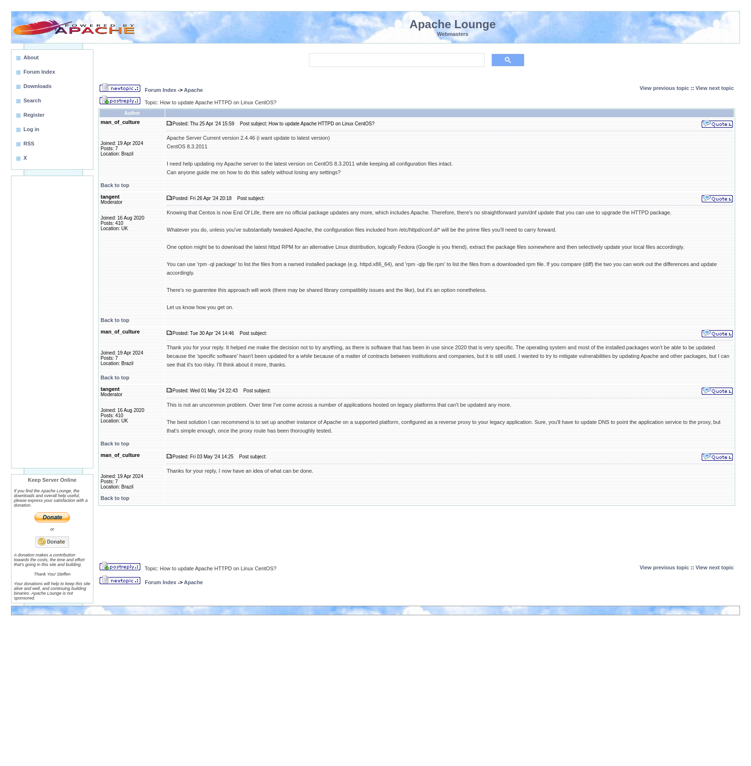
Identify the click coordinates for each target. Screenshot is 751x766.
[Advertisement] (52, 322)
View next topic (714, 88)
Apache (193, 90)
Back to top (115, 185)
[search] (396, 60)
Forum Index (160, 90)
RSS (28, 143)
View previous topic (664, 88)
